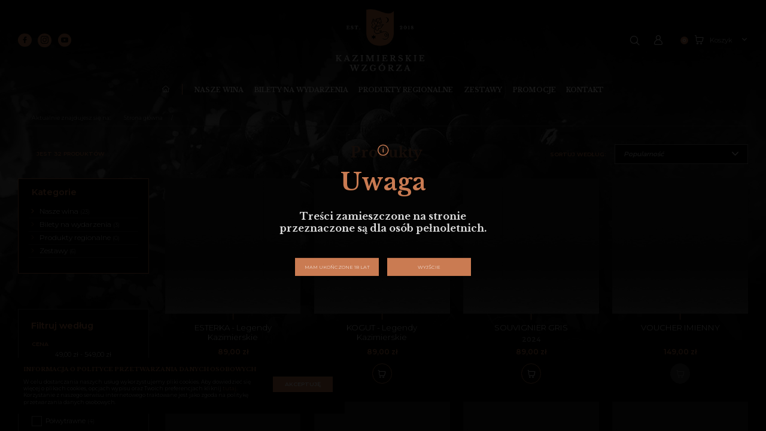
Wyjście (429, 267)
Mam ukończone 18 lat (337, 267)
